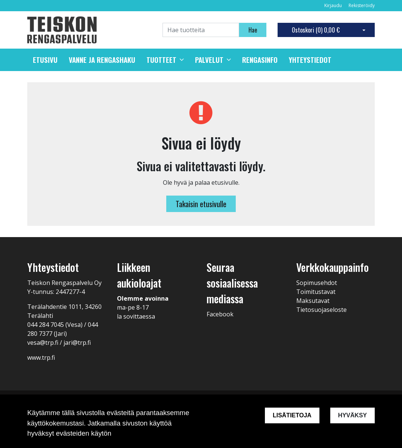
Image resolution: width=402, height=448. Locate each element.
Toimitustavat (315, 292)
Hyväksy (352, 415)
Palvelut (209, 60)
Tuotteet (161, 60)
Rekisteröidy (362, 5)
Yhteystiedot (310, 60)
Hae (252, 29)
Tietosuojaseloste (321, 310)
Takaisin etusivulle (201, 203)
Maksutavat (313, 301)
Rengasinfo (260, 60)
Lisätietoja (292, 415)
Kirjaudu (333, 5)
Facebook (220, 314)
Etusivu (45, 60)
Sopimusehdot (316, 283)
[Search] (201, 30)
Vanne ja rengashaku (102, 60)
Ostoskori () (316, 29)
